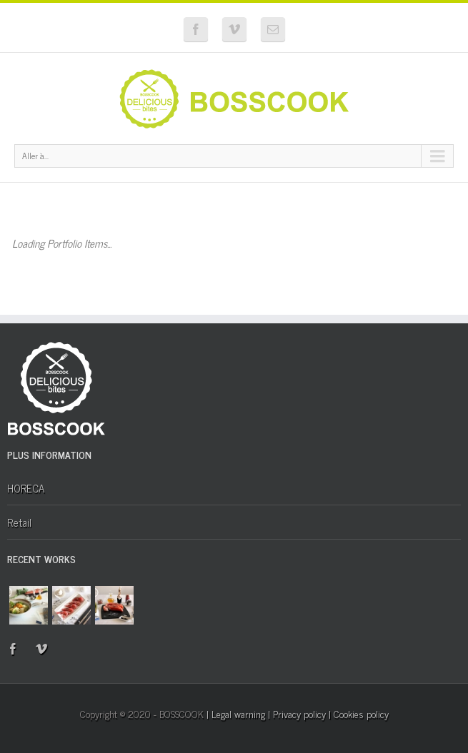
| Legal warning (235, 713)
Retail (19, 522)
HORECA (25, 488)
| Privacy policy (297, 713)
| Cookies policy (359, 713)
